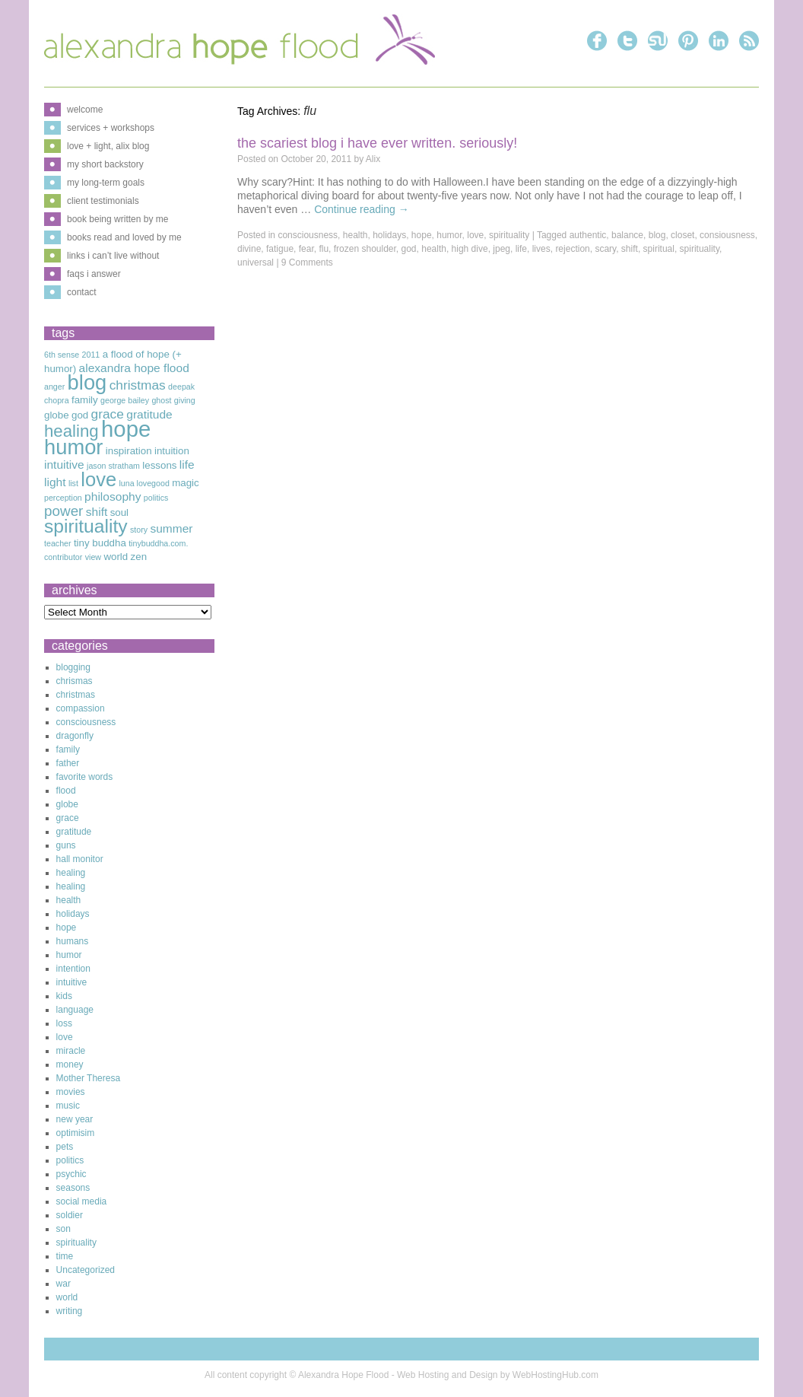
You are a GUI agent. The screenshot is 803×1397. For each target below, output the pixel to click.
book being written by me (117, 219)
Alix (373, 159)
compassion (80, 708)
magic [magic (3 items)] (185, 482)
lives (541, 248)
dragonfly (75, 735)
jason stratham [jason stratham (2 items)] (113, 465)
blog (657, 235)
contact (82, 292)
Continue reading (361, 209)
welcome (85, 109)
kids (64, 996)
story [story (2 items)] (139, 529)
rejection (572, 248)
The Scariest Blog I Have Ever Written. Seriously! (377, 143)
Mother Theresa (88, 1078)
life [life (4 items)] (187, 464)
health (355, 235)
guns (66, 845)
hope (421, 235)
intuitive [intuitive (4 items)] (64, 464)
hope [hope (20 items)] (126, 428)
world (67, 1297)
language (75, 1009)
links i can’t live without (113, 255)
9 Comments (307, 262)
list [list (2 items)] (73, 483)
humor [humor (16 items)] (73, 447)
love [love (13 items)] (98, 479)
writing (69, 1311)
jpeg (501, 248)
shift (629, 248)
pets (65, 1146)
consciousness (308, 235)
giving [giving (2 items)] (184, 400)
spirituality (509, 235)
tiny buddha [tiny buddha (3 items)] (100, 543)
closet (682, 235)
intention (73, 968)
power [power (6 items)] (63, 511)
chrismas (74, 681)
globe (67, 804)
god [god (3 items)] (79, 415)
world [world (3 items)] (115, 556)
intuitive (71, 982)
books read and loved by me (124, 237)
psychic (71, 1174)
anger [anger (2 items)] (54, 386)
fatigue (280, 248)
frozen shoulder (365, 248)
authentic (588, 235)
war (63, 1283)
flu (323, 248)
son (63, 1229)
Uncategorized (85, 1270)
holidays (389, 235)
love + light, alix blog (108, 146)
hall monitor (79, 859)
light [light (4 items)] (55, 482)
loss (64, 1023)
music (68, 1105)
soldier (69, 1215)
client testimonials (103, 201)
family (68, 749)
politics (70, 1160)
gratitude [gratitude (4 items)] (149, 414)
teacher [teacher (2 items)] (57, 543)
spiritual (658, 248)
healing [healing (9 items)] (71, 431)
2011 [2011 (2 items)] (91, 354)
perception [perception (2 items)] (63, 497)
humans (72, 941)
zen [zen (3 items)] (139, 556)
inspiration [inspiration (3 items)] (129, 451)
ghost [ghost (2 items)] (161, 400)
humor (449, 235)
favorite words (84, 777)
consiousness (727, 235)
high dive (470, 248)
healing (71, 872)
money (70, 1064)
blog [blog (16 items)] (87, 382)
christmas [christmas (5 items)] (138, 385)
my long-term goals (105, 182)
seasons (73, 1187)
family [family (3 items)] (84, 400)
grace (67, 818)
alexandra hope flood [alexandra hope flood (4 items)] (134, 367)
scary (605, 248)
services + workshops (110, 128)
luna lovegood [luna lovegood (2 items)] (144, 483)
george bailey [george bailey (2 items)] (124, 400)
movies (70, 1092)
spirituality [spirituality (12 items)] (86, 526)
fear (306, 248)
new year (75, 1119)
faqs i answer (94, 274)
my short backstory (105, 164)
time (65, 1256)
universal (255, 262)
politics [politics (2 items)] (156, 497)
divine (249, 248)
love (475, 235)
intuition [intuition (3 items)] (171, 451)
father (68, 763)
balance (627, 235)
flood (66, 790)
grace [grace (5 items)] (107, 414)
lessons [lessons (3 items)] (159, 465)
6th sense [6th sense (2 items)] (61, 354)
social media (81, 1201)
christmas (75, 694)
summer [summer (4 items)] (171, 528)
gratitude (74, 831)
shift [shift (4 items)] (97, 511)
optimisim (75, 1133)
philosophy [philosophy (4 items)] (112, 496)
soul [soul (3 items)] (119, 512)
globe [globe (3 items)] (56, 415)
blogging (73, 667)
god (409, 248)
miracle (71, 1050)
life (521, 248)
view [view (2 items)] (93, 557)
